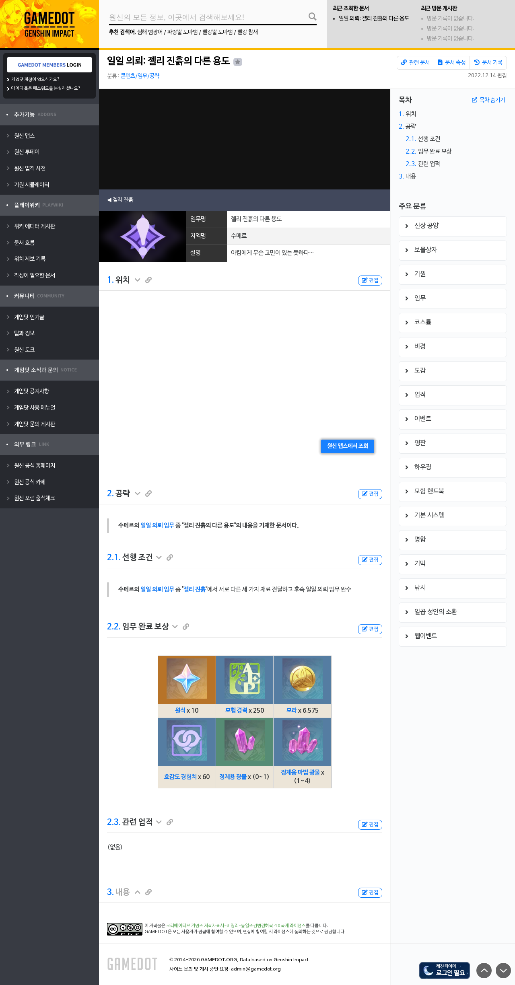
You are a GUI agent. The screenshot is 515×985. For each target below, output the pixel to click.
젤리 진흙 (194, 589)
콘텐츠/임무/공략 (140, 76)
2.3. (114, 822)
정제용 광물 (233, 777)
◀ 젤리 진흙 (120, 200)
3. (110, 892)
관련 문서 (415, 63)
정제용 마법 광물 (300, 772)
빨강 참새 (247, 32)
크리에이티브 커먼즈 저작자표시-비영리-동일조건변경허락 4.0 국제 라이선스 (236, 925)
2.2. (114, 627)
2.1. (114, 557)
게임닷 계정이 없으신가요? (35, 79)
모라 (291, 710)
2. (110, 493)
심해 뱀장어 (150, 32)
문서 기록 (488, 63)
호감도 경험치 (180, 777)
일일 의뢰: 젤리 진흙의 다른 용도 (374, 19)
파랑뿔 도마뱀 (182, 32)
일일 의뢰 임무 (157, 525)
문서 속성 (452, 63)
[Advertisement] (244, 139)
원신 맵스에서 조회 (347, 446)
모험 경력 (236, 710)
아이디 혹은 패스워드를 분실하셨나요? (46, 88)
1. (110, 280)
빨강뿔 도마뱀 (217, 32)
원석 (180, 710)
